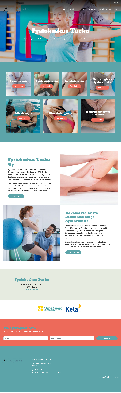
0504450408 (38, 371)
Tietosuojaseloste (8, 378)
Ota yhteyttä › (16, 197)
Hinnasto (82, 9)
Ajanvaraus (92, 9)
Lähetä (107, 339)
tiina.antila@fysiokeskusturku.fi (47, 373)
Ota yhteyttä (113, 9)
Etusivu (65, 9)
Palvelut (72, 9)
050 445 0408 (32, 290)
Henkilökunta (102, 9)
